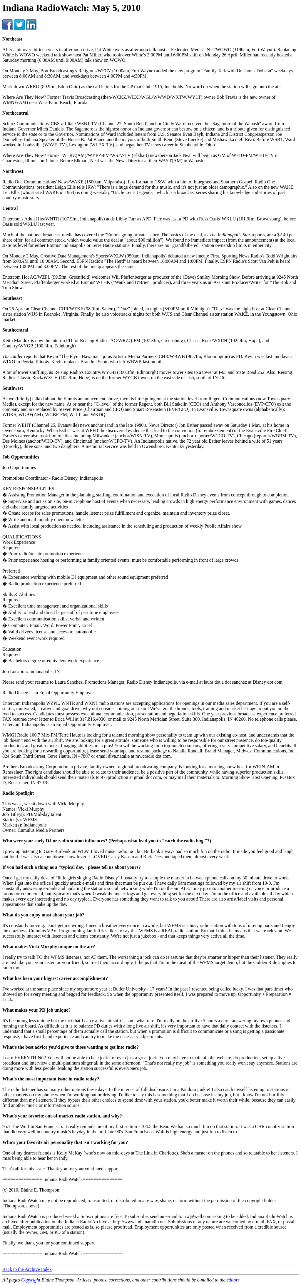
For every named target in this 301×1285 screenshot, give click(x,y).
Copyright (30, 1279)
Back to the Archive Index (27, 1269)
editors (233, 1279)
